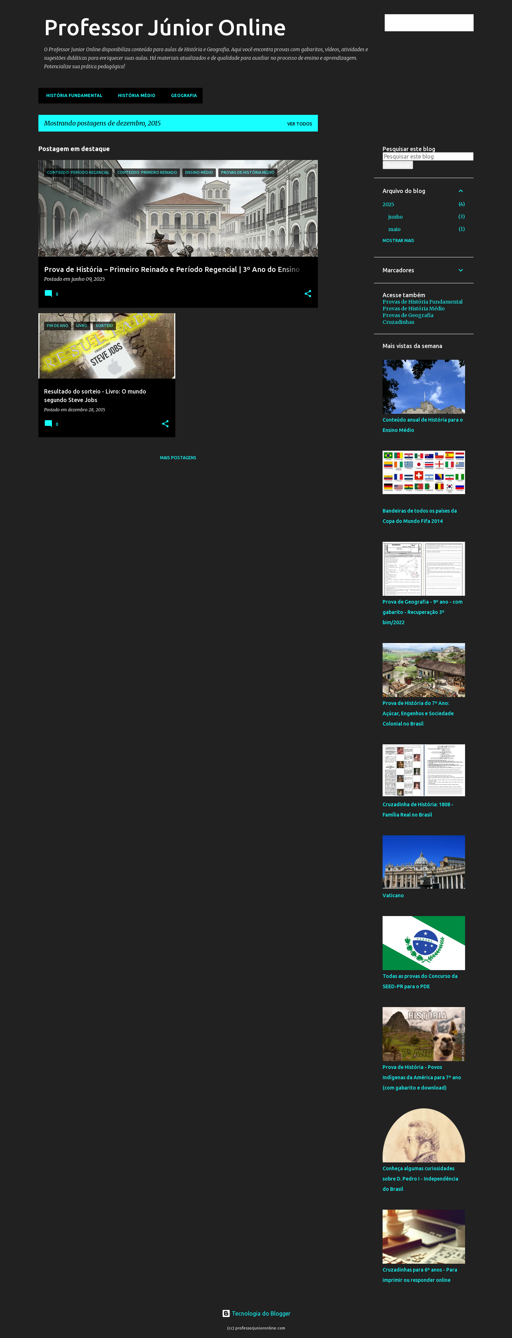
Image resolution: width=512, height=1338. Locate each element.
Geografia (182, 95)
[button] (308, 294)
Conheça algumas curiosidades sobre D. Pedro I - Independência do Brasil (420, 1179)
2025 (388, 204)
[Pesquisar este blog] (436, 22)
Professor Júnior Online (165, 27)
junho (395, 217)
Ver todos (299, 124)
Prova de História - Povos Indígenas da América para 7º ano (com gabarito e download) (422, 1077)
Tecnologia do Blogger (256, 1313)
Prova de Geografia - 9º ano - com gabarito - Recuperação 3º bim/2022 (423, 612)
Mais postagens (178, 457)
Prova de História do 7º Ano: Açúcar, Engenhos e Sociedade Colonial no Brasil (418, 713)
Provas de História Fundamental (423, 302)
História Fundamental (72, 95)
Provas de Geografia (408, 315)
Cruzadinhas (398, 322)
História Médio (134, 95)
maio (394, 229)
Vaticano (393, 895)
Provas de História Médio (414, 308)
